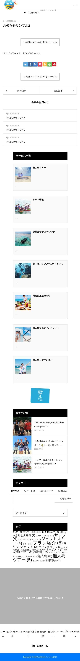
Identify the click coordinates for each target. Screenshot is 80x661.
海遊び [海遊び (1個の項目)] (21, 556)
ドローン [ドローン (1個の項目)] (27, 544)
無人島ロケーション (42, 359)
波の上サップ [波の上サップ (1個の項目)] (54, 552)
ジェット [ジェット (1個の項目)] (36, 539)
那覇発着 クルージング (44, 231)
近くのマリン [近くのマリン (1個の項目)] (39, 561)
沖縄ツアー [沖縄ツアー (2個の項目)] (23, 552)
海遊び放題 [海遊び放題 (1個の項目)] (31, 556)
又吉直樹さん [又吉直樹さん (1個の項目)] (27, 550)
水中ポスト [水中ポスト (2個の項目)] (54, 549)
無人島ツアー (39, 167)
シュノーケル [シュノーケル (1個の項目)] (24, 539)
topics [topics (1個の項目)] (37, 532)
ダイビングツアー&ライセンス (48, 263)
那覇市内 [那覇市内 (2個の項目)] (53, 560)
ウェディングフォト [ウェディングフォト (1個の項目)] (45, 536)
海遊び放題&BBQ (41, 295)
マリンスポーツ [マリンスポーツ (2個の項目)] (50, 547)
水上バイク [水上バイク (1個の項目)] (39, 550)
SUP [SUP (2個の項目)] (17, 531)
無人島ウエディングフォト (46, 328)
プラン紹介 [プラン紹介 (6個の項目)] (48, 542)
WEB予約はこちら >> (40, 395)
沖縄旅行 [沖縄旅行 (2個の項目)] (40, 552)
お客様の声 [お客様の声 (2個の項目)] (50, 531)
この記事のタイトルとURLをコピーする (40, 42)
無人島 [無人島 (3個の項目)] (44, 556)
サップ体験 (38, 199)
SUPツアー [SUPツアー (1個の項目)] (28, 532)
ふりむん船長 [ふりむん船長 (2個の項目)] (25, 535)
